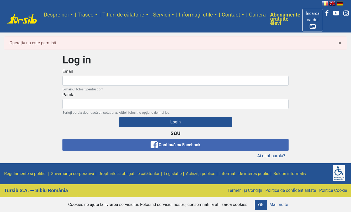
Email (67, 71)
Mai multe (278, 204)
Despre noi (56, 15)
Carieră (257, 15)
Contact (231, 15)
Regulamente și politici (25, 173)
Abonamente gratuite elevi (285, 19)
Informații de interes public (244, 173)
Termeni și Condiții (244, 190)
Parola (68, 94)
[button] (312, 20)
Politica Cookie (333, 190)
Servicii (161, 15)
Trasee (85, 15)
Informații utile (196, 15)
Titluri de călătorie (123, 15)
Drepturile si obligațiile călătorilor (129, 173)
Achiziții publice (200, 173)
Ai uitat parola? (271, 155)
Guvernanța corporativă (72, 173)
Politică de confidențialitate (290, 190)
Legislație (173, 173)
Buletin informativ (289, 173)
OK (261, 204)
